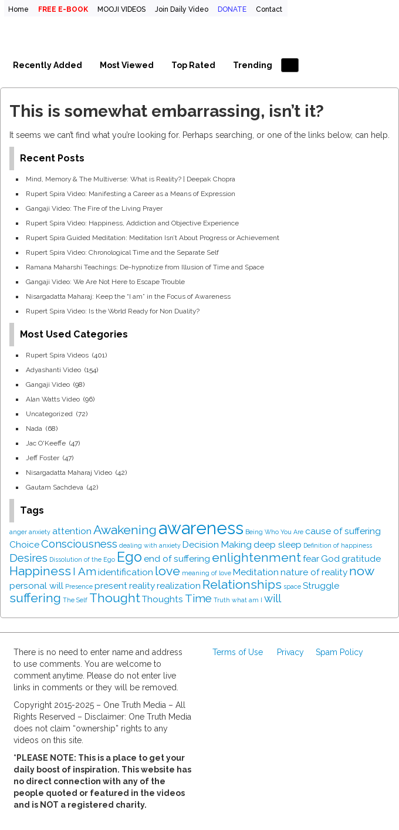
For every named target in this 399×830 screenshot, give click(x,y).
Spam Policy (339, 652)
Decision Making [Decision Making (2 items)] (217, 544)
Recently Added (47, 65)
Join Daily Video (181, 9)
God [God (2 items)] (330, 558)
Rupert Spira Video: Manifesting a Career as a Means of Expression (130, 194)
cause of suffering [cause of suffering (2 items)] (343, 531)
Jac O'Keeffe (46, 443)
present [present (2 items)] (110, 585)
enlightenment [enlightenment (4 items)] (256, 557)
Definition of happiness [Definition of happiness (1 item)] (337, 545)
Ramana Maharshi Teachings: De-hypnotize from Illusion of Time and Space (145, 267)
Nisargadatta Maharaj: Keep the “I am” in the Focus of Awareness (128, 296)
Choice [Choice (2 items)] (24, 544)
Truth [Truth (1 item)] (222, 599)
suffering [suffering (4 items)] (35, 598)
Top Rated (193, 65)
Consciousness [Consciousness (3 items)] (79, 543)
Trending (252, 65)
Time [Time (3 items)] (198, 598)
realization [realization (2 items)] (179, 585)
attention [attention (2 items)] (72, 531)
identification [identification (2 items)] (125, 572)
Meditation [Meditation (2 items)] (256, 572)
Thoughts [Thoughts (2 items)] (162, 599)
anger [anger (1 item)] (18, 531)
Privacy (290, 652)
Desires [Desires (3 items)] (28, 557)
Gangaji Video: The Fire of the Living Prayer (94, 208)
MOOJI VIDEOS (121, 9)
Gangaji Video (48, 384)
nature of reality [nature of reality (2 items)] (313, 572)
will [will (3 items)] (272, 598)
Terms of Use (237, 652)
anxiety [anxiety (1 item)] (39, 531)
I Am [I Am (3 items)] (84, 571)
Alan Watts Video (53, 399)
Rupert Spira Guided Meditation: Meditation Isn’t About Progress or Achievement (152, 238)
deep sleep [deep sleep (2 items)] (277, 544)
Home (18, 9)
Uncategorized (49, 414)
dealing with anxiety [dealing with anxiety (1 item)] (150, 545)
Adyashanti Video (53, 370)
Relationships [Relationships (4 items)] (242, 584)
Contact (269, 9)
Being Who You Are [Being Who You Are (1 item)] (274, 531)
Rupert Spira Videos (57, 355)
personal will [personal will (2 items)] (36, 585)
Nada (34, 428)
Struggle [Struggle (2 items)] (321, 585)
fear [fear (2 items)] (311, 558)
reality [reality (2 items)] (142, 585)
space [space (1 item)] (292, 586)
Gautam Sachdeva (54, 487)
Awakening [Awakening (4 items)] (125, 529)
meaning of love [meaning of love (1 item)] (206, 572)
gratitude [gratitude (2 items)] (361, 558)
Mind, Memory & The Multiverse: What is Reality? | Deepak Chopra (130, 179)
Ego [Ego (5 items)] (129, 557)
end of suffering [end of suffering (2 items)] (177, 558)
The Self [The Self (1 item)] (75, 599)
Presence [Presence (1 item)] (79, 586)
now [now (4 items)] (361, 571)
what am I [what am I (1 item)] (247, 599)
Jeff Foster (42, 458)
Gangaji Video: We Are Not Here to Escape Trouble (105, 282)
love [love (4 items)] (167, 571)
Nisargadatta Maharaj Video (69, 472)
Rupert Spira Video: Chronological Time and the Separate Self (122, 252)
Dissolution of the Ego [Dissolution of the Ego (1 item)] (82, 559)
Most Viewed (127, 65)
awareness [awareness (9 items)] (201, 528)
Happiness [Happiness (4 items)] (40, 571)
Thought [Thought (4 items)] (114, 598)
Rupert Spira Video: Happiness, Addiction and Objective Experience (132, 223)
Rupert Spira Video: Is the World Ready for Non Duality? (113, 311)
